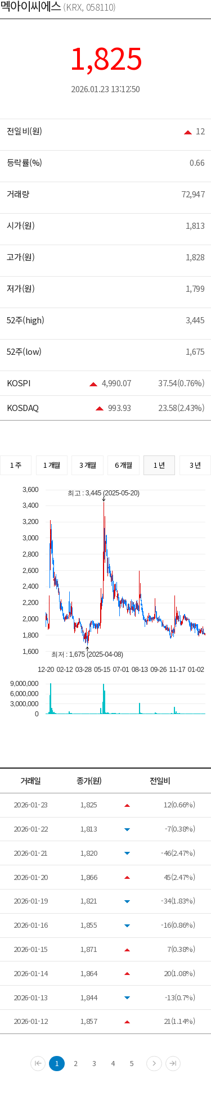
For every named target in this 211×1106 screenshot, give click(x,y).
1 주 (15, 465)
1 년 (159, 465)
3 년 (195, 465)
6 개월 (123, 465)
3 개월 (87, 465)
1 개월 (51, 465)
